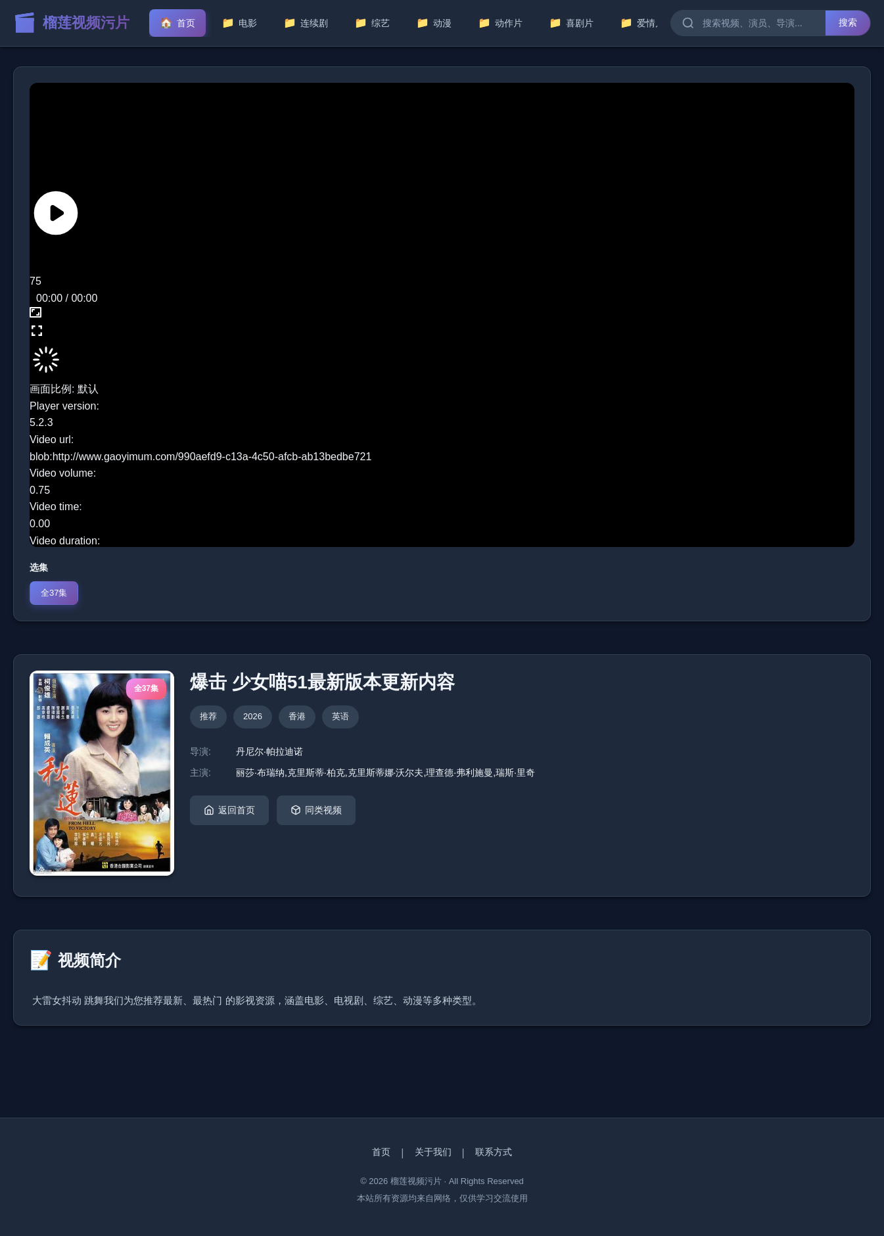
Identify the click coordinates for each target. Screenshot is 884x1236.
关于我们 (433, 1152)
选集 (39, 567)
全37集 (54, 593)
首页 (381, 1152)
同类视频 (316, 810)
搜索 (848, 22)
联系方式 (493, 1152)
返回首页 (229, 810)
